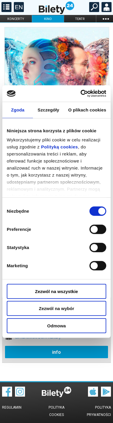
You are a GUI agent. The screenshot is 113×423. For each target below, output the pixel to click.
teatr (80, 19)
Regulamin (11, 407)
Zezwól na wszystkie (56, 291)
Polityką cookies (59, 146)
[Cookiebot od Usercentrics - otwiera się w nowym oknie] (81, 93)
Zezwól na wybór (56, 308)
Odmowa (56, 325)
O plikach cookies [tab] (87, 109)
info (56, 352)
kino (48, 19)
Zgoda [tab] (17, 109)
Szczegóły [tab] (48, 109)
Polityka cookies (56, 411)
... (105, 18)
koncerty (15, 19)
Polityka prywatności (99, 411)
